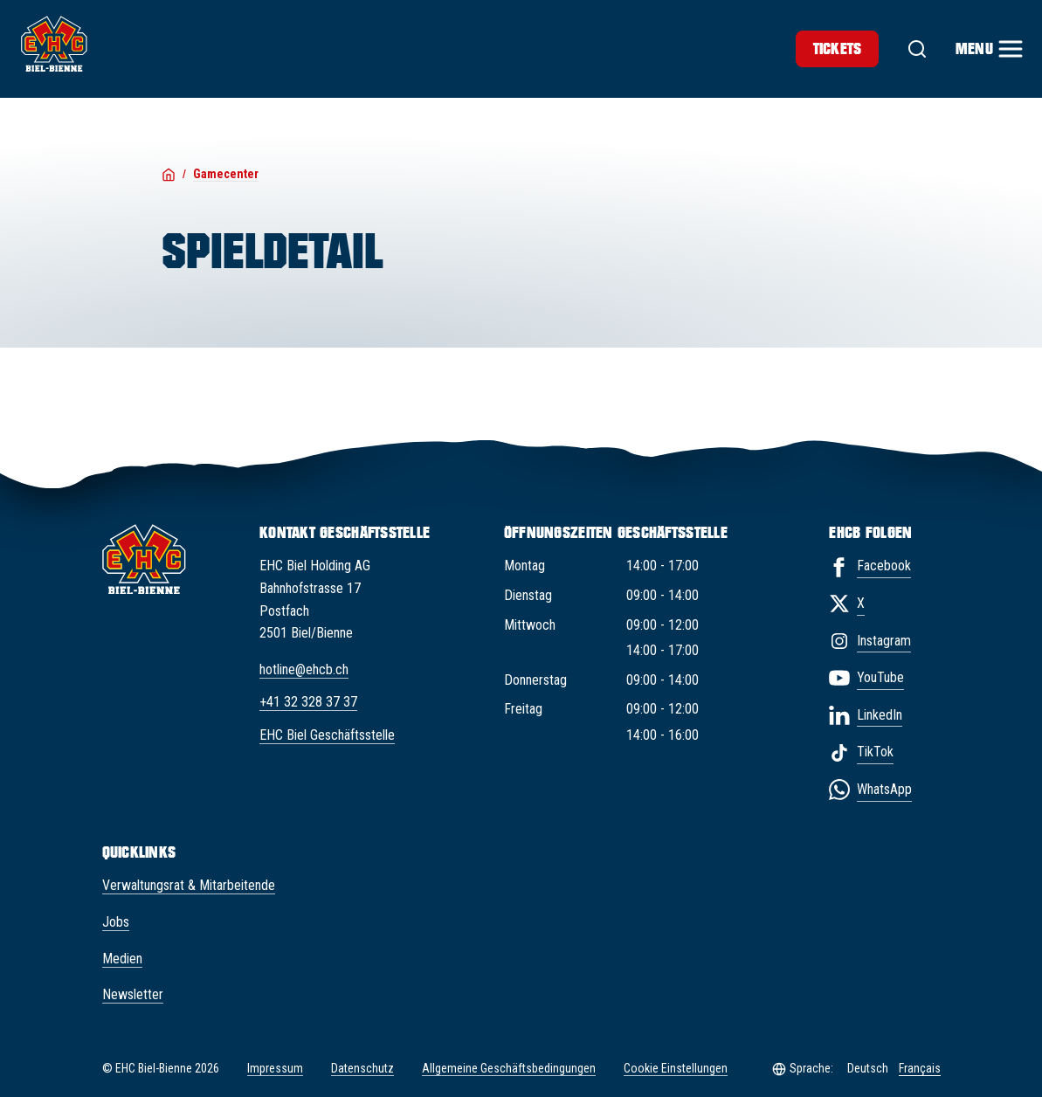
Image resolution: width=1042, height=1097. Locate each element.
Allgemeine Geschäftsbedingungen (509, 1068)
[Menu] (988, 49)
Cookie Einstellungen (676, 1068)
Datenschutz (362, 1068)
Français (920, 1068)
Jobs (115, 922)
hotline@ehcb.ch (303, 669)
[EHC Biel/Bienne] (54, 44)
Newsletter (132, 994)
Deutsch (867, 1068)
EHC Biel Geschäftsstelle (327, 735)
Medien (122, 958)
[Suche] (917, 48)
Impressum (275, 1068)
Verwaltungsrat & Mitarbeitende (188, 885)
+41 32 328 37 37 (308, 701)
